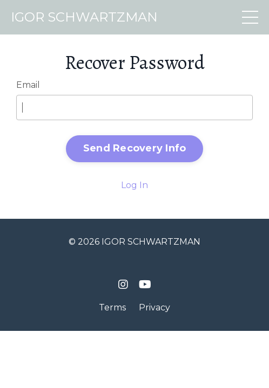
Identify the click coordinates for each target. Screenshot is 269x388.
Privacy (154, 307)
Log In (134, 185)
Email (28, 85)
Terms (112, 307)
